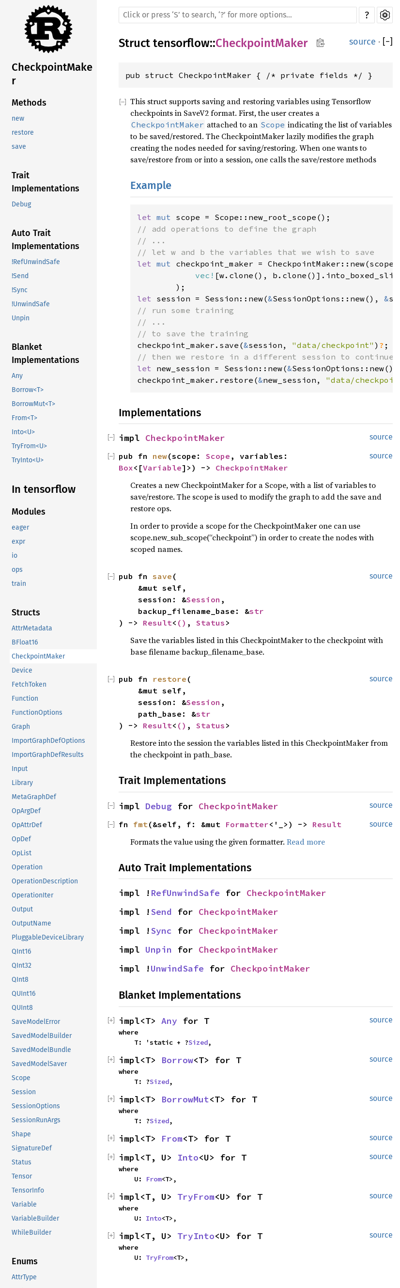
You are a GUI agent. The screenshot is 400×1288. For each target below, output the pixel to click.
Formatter (247, 824)
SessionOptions (36, 1106)
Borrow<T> (28, 390)
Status (21, 1162)
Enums (25, 1261)
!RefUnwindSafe (36, 262)
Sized (198, 1042)
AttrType (24, 1277)
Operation (27, 867)
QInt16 (21, 951)
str (256, 611)
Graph (21, 727)
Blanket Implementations (45, 353)
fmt (140, 824)
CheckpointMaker (52, 74)
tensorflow (181, 43)
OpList (21, 853)
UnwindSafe (177, 968)
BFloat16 (25, 642)
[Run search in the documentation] (238, 15)
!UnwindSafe (31, 304)
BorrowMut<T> (33, 404)
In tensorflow (44, 489)
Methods (29, 102)
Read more (306, 841)
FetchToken (29, 684)
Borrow (177, 1060)
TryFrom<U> (29, 446)
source (362, 41)
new (18, 118)
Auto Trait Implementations (45, 239)
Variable (24, 1204)
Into (188, 1157)
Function (25, 698)
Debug (21, 204)
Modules (29, 511)
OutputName (31, 923)
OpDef (21, 839)
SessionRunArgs (36, 1120)
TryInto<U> (28, 460)
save (19, 146)
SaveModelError (36, 1022)
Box (126, 467)
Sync (161, 930)
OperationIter (32, 895)
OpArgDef (26, 811)
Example (150, 185)
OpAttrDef (27, 825)
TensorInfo (28, 1190)
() (181, 623)
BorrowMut (185, 1099)
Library (22, 783)
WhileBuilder (31, 1232)
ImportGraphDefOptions (48, 741)
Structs (26, 612)
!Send (20, 276)
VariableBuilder (35, 1218)
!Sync (20, 290)
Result (157, 623)
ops (17, 569)
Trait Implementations (45, 182)
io (14, 555)
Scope (21, 1078)
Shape (21, 1134)
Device (22, 670)
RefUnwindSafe (185, 892)
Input (20, 769)
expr (18, 541)
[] (388, 42)
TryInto (196, 1235)
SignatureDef (32, 1148)
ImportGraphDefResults (48, 755)
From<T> (24, 418)
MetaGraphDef (34, 797)
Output (22, 909)
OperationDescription (45, 881)
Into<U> (23, 432)
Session (24, 1092)
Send (161, 911)
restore (23, 132)
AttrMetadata (32, 628)
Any (17, 376)
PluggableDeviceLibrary (48, 937)
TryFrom (196, 1196)
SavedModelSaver (39, 1064)
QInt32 (21, 965)
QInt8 (20, 979)
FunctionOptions (37, 712)
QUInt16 (23, 994)
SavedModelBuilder (42, 1036)
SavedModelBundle (41, 1050)
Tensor (22, 1176)
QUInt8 (22, 1008)
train (19, 584)
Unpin (21, 318)
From (172, 1138)
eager (20, 527)
